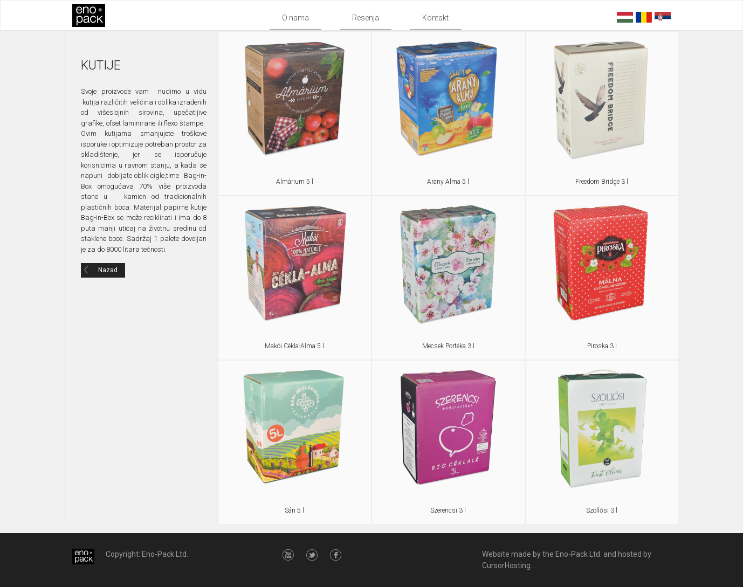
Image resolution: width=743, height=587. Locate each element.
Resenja (365, 17)
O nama (295, 17)
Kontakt (435, 17)
